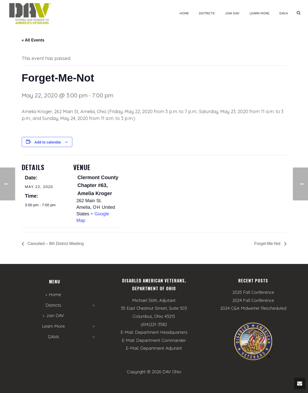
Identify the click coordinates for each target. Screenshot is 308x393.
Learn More (259, 13)
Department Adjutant (161, 348)
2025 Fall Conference (253, 292)
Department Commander (161, 340)
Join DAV (232, 13)
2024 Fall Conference (253, 300)
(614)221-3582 (154, 324)
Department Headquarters (161, 332)
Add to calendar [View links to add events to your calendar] (47, 142)
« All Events (33, 40)
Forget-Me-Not (267, 243)
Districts (207, 13)
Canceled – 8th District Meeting (55, 243)
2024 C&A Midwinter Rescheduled (253, 308)
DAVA (283, 13)
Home (184, 13)
